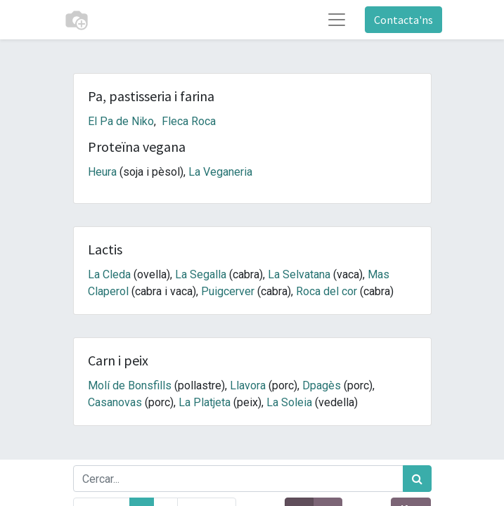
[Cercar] (417, 478)
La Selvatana (299, 274)
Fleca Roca (189, 121)
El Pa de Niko (121, 121)
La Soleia (289, 402)
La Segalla (200, 274)
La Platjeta (205, 402)
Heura (102, 172)
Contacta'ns (403, 20)
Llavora (248, 385)
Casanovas (115, 402)
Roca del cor (326, 291)
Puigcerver (227, 291)
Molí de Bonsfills (130, 385)
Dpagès (321, 385)
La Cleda (109, 274)
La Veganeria (220, 172)
